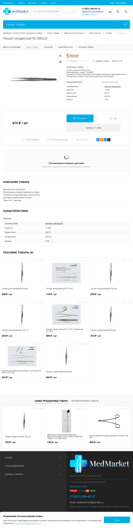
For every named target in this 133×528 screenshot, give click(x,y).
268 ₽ (22, 296)
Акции (20, 3)
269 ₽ (66, 379)
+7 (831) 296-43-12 (91, 9)
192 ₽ (10, 442)
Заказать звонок (89, 14)
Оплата (44, 3)
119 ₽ (66, 296)
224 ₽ (22, 337)
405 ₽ (66, 337)
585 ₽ (94, 442)
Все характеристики (109, 82)
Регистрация (120, 3)
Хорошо (117, 520)
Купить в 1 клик (93, 128)
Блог (54, 3)
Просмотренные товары (84, 401)
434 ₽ (22, 379)
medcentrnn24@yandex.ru (92, 11)
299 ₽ (110, 296)
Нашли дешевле (31, 140)
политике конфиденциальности (27, 523)
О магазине (8, 3)
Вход (111, 3)
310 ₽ (110, 337)
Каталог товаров (66, 24)
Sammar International (113, 87)
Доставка (32, 3)
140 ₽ (52, 442)
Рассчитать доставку (57, 140)
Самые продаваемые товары (51, 401)
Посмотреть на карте (78, 486)
